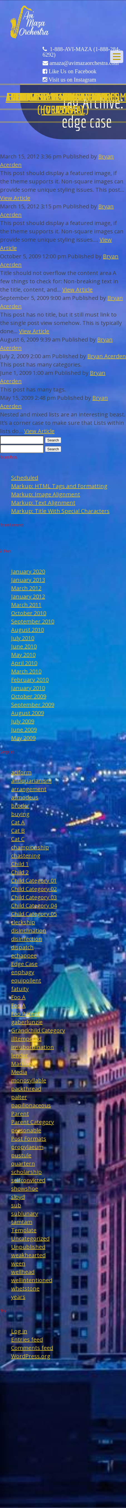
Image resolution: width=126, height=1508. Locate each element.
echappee (24, 955)
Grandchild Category (38, 1030)
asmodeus (24, 797)
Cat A (18, 822)
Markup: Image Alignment (45, 494)
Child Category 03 (34, 897)
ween (18, 1263)
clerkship (23, 922)
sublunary (24, 1213)
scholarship (26, 1172)
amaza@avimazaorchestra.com (84, 63)
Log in (19, 1331)
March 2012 (26, 588)
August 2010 (27, 629)
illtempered (26, 1038)
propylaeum (27, 1147)
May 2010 (23, 654)
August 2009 (27, 713)
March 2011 (26, 604)
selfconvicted (28, 1180)
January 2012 (28, 596)
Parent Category (32, 1122)
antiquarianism (31, 780)
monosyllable (28, 1080)
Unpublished (28, 1247)
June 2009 (24, 729)
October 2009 (28, 696)
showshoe (24, 1188)
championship (30, 847)
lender (19, 1055)
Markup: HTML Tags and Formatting (59, 486)
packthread (26, 1088)
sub (16, 1205)
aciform (21, 772)
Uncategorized (30, 1238)
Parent (20, 1113)
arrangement (28, 789)
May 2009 (23, 738)
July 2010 (22, 638)
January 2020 (28, 571)
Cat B (18, 830)
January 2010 (28, 688)
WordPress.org (30, 1356)
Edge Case (24, 964)
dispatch (22, 947)
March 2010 (26, 671)
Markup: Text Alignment (43, 502)
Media (19, 1072)
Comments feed (32, 1348)
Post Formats (28, 1138)
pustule (21, 1155)
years (18, 1296)
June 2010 (24, 646)
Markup (21, 1063)
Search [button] (53, 440)
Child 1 (20, 864)
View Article (15, 198)
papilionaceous (31, 1105)
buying (20, 814)
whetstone (25, 1288)
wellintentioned (31, 1280)
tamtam (21, 1222)
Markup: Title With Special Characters (60, 511)
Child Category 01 (34, 880)
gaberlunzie (27, 1022)
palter (19, 1097)
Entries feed (27, 1339)
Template (23, 1230)
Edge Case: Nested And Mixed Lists (63, 103)
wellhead (22, 1271)
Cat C (17, 839)
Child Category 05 (34, 914)
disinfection (26, 939)
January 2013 (28, 580)
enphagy (22, 972)
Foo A (18, 997)
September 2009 (32, 704)
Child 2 (20, 872)
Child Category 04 (34, 905)
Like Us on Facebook (73, 71)
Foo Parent (25, 1013)
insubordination (32, 1047)
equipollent (26, 980)
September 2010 (32, 621)
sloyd (18, 1197)
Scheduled (24, 477)
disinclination (28, 930)
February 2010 (30, 679)
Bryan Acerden (106, 356)
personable (26, 1130)
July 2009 (22, 721)
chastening (25, 855)
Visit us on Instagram (72, 79)
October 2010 (28, 613)
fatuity (20, 988)
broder (20, 805)
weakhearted (28, 1255)
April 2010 (24, 663)
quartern (23, 1163)
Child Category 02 (34, 889)
